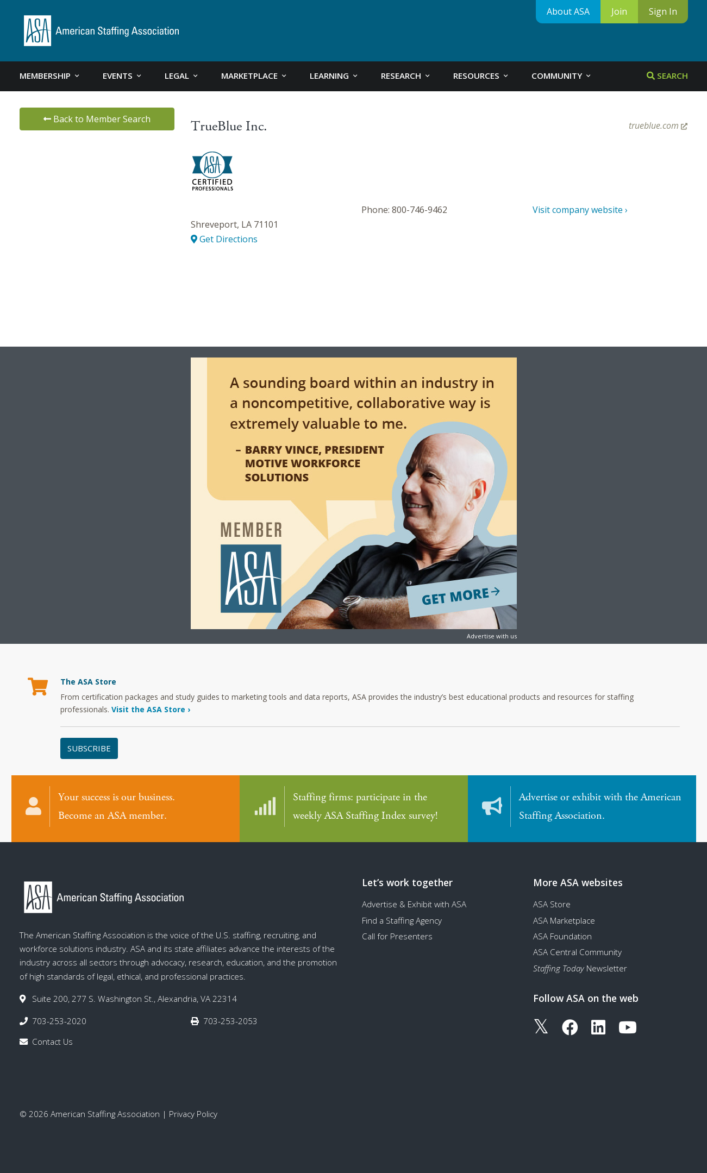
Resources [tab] (481, 75)
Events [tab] (123, 75)
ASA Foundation (562, 936)
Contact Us (52, 1041)
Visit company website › (580, 210)
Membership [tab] (50, 75)
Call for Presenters (397, 936)
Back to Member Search (97, 119)
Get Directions (224, 239)
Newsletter (580, 968)
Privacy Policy (193, 1113)
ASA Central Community (577, 951)
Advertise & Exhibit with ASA (414, 904)
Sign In (663, 11)
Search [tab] (667, 75)
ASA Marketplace (564, 920)
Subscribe (89, 748)
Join (619, 11)
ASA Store (552, 904)
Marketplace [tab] (254, 75)
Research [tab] (406, 75)
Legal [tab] (182, 75)
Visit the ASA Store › (150, 709)
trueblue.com (658, 125)
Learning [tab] (334, 75)
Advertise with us (492, 636)
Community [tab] (561, 75)
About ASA (568, 11)
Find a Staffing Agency (402, 920)
